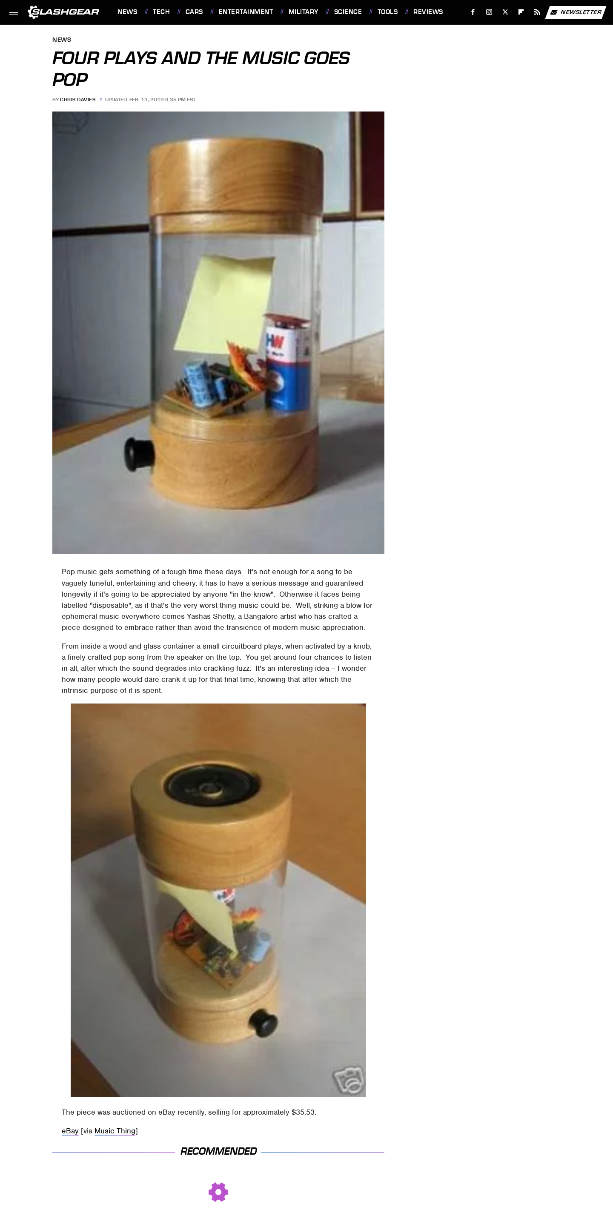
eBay (70, 1130)
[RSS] (537, 12)
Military (303, 12)
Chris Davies (77, 100)
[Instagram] (489, 12)
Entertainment (246, 12)
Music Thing (115, 1130)
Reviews (428, 12)
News (127, 12)
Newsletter (575, 12)
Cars (194, 12)
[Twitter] (505, 12)
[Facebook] (473, 12)
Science (348, 12)
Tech (161, 12)
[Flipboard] (521, 12)
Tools (388, 12)
